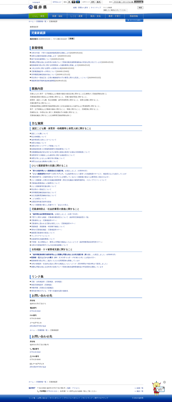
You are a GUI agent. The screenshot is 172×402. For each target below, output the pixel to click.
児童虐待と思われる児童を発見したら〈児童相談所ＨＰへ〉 (53, 223)
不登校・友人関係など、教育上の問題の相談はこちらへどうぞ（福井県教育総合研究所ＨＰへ (66, 242)
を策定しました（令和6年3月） (74, 254)
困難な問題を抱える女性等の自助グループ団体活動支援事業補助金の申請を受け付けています (66, 62)
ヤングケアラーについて (40, 236)
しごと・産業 (76, 16)
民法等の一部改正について (41, 189)
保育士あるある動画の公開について (44, 161)
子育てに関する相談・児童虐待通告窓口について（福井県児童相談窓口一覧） (60, 217)
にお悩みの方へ (63, 257)
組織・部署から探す (80, 7)
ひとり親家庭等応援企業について (43, 186)
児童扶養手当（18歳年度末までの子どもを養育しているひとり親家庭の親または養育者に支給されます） (70, 177)
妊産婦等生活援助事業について (43, 239)
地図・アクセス (73, 388)
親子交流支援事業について (41, 59)
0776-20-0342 (35, 311)
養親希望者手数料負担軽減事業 (43, 81)
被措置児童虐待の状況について (43, 233)
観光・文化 (96, 16)
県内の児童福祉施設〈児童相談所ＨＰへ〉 (47, 230)
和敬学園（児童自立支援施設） (43, 288)
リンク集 (32, 398)
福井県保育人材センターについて (43, 140)
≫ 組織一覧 (138, 388)
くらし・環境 (38, 16)
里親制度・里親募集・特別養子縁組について (48, 226)
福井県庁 (32, 388)
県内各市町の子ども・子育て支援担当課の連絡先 (49, 291)
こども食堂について (38, 199)
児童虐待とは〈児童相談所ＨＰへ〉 (44, 220)
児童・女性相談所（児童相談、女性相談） (47, 282)
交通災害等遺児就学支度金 (41, 202)
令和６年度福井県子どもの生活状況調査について (49, 245)
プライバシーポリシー (72, 398)
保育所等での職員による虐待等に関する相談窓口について (53, 155)
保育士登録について (38, 143)
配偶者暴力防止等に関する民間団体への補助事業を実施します (54, 65)
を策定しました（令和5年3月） (59, 171)
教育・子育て (115, 16)
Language (36, 2)
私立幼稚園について (38, 137)
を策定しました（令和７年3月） (55, 214)
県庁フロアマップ (101, 398)
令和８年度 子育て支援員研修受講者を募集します (50, 53)
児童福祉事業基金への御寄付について (45, 183)
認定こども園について (39, 133)
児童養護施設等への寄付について (43, 71)
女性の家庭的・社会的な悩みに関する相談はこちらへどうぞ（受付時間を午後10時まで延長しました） (69, 264)
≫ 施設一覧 (138, 391)
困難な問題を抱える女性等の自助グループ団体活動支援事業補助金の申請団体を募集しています (67, 267)
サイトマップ (96, 7)
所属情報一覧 (41, 21)
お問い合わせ (43, 398)
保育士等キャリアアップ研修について (45, 146)
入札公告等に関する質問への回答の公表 (46, 68)
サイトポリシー (55, 398)
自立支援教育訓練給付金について (43, 195)
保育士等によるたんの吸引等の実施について (48, 158)
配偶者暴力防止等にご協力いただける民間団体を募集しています (55, 261)
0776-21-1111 (52, 391)
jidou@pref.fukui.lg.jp (38, 326)
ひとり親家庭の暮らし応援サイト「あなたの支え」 (50, 205)
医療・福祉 (57, 16)
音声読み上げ (57, 2)
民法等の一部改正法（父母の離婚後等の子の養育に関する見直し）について (59, 78)
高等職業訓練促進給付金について (43, 74)
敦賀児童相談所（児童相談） (42, 285)
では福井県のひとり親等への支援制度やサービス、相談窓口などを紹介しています (79, 174)
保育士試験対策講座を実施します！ (44, 56)
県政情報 (134, 16)
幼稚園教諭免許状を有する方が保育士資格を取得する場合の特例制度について (60, 152)
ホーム (31, 21)
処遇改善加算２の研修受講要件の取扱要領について (50, 149)
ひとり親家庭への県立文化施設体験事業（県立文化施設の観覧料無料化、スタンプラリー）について (69, 180)
